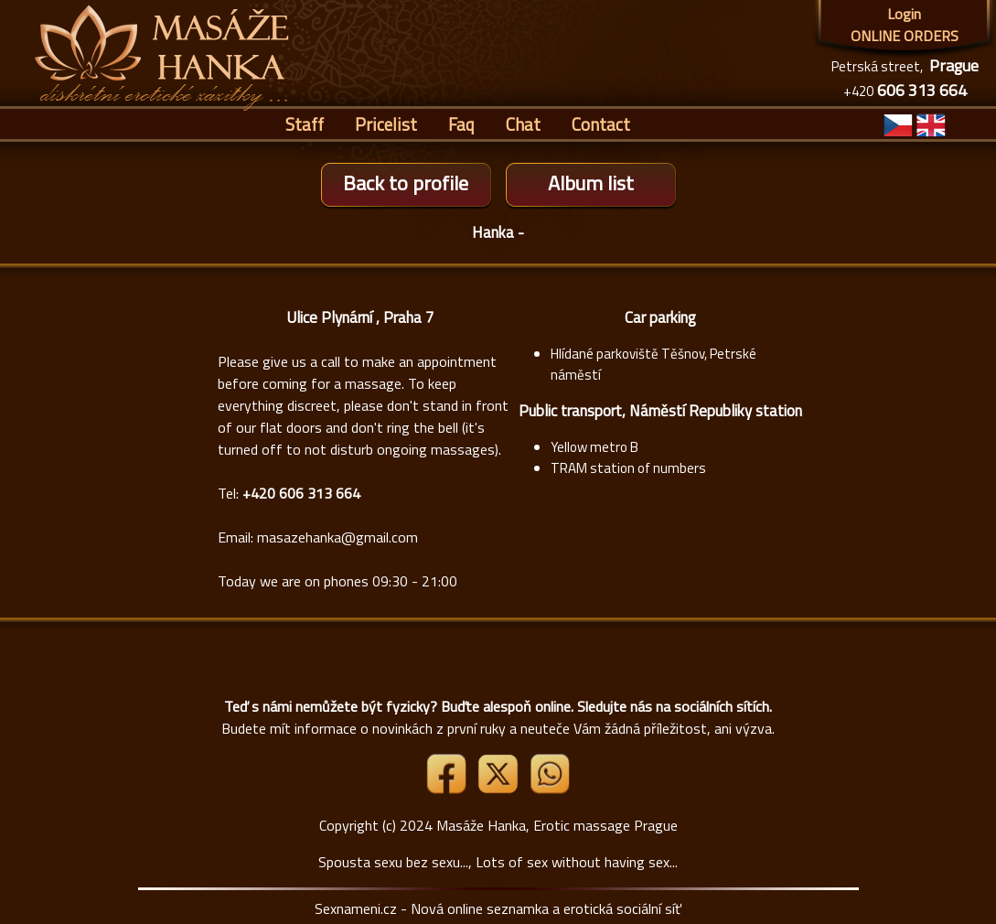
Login (904, 14)
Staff (304, 124)
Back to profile (405, 183)
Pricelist (386, 124)
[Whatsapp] (550, 789)
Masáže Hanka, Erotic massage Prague (557, 825)
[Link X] (499, 789)
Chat (523, 124)
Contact (601, 124)
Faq (461, 124)
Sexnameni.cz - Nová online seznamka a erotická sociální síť (498, 908)
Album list (591, 183)
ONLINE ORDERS (905, 36)
